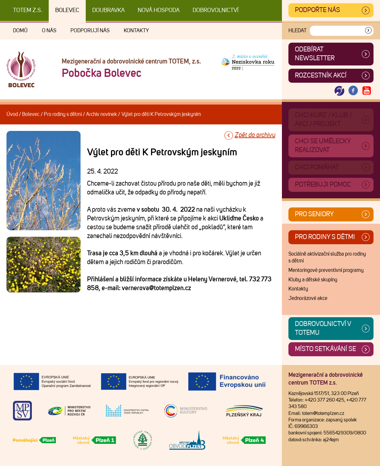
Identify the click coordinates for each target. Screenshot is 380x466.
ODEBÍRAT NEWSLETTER (315, 54)
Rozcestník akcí (321, 75)
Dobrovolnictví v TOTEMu (323, 328)
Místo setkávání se (325, 349)
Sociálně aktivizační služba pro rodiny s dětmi (327, 257)
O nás (49, 30)
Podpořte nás (317, 10)
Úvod (12, 114)
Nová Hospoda (159, 10)
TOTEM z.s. (27, 10)
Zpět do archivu (255, 135)
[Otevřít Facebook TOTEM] (353, 91)
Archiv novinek (101, 114)
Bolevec (67, 10)
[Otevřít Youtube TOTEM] (367, 91)
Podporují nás (89, 30)
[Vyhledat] (368, 31)
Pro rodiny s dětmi (63, 114)
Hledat (297, 30)
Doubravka (108, 10)
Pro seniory (314, 214)
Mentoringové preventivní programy (326, 270)
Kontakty (136, 30)
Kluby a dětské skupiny (312, 279)
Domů (20, 30)
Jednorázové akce (307, 298)
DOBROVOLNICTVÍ (215, 10)
